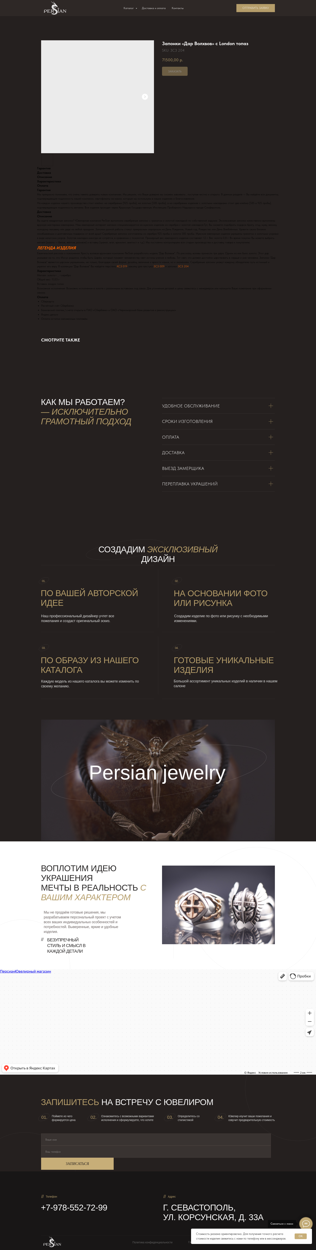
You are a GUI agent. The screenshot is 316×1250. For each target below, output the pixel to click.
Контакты (178, 8)
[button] (255, 8)
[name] (156, 1139)
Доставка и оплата (154, 8)
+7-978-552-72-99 (74, 1207)
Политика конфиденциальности (152, 1242)
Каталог (129, 8)
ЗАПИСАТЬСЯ (77, 1164)
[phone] (156, 1152)
